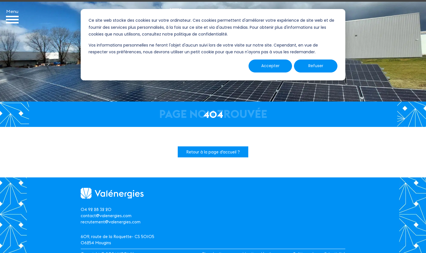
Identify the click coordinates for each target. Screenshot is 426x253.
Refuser (315, 66)
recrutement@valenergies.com (110, 222)
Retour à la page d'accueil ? (213, 152)
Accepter (270, 66)
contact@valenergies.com (106, 215)
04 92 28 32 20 (96, 209)
